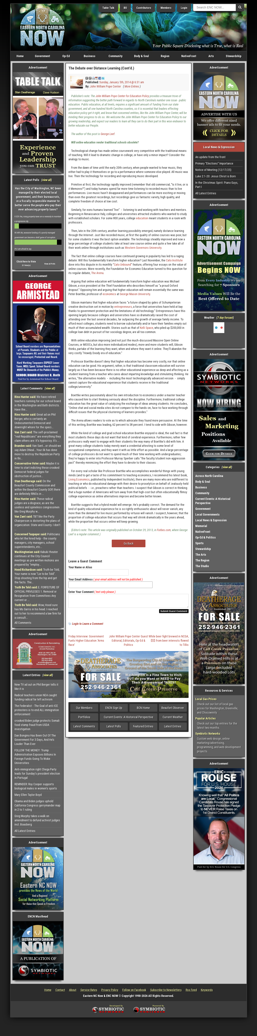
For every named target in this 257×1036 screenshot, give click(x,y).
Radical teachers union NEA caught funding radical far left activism (35, 697)
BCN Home (143, 710)
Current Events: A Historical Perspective (128, 719)
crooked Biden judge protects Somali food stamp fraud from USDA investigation (36, 725)
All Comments (22, 622)
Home (20, 56)
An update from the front (210, 157)
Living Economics (79, 479)
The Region (202, 560)
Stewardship (233, 56)
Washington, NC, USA (219, 335)
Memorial (201, 526)
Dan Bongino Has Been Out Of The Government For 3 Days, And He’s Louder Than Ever (35, 740)
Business (89, 56)
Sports (199, 543)
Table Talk (108, 7)
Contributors (143, 7)
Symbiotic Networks (207, 733)
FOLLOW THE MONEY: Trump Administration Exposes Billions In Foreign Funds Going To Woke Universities (35, 756)
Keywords (207, 990)
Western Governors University (143, 247)
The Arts (200, 554)
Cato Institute (174, 260)
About (72, 990)
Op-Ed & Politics (205, 537)
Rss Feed (191, 990)
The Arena (97, 273)
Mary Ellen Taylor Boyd (28, 795)
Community (116, 56)
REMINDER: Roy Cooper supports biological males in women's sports (35, 786)
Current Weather (173, 719)
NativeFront (188, 56)
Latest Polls (114, 728)
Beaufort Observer (172, 710)
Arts (211, 56)
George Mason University (135, 294)
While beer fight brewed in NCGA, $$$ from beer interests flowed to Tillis (169, 643)
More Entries (132, 86)
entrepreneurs (123, 306)
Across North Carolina (209, 476)
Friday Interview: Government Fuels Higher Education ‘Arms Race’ (86, 643)
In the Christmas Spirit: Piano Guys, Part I (216, 185)
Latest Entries (172, 728)
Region (165, 56)
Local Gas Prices (206, 699)
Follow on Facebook (134, 990)
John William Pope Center (105, 86)
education (142, 218)
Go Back (128, 543)
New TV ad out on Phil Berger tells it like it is (36, 686)
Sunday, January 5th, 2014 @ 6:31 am (121, 82)
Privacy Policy (109, 990)
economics (109, 294)
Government (42, 56)
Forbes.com (164, 530)
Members (166, 7)
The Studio (202, 566)
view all (46, 180)
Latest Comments (84, 728)
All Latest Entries (24, 831)
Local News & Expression (211, 520)
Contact (60, 990)
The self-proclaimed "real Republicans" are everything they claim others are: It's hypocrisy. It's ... (37, 436)
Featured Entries (143, 728)
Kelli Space (146, 327)
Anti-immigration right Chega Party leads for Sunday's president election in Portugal (37, 773)
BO (125, 7)
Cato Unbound (122, 264)
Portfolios (84, 719)
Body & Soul (141, 56)
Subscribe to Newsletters (166, 990)
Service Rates (88, 990)
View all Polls (49, 264)
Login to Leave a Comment (87, 625)
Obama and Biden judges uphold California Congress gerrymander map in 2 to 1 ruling (37, 805)
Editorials (128, 642)
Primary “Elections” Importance (214, 163)
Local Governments (207, 514)
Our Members (84, 710)
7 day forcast (225, 317)
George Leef (108, 134)
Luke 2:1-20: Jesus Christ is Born (215, 176)
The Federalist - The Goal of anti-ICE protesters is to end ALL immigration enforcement (36, 710)
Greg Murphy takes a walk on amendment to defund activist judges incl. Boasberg (37, 820)
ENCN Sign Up (113, 710)
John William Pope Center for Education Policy (122, 96)
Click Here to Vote (26, 261)
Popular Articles (205, 718)
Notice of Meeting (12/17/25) (213, 170)
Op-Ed (66, 56)
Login (184, 7)
